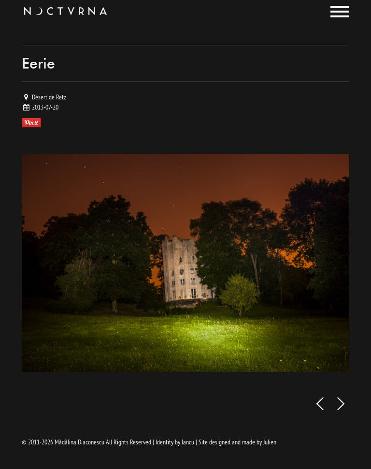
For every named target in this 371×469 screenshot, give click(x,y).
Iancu (188, 442)
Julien (269, 442)
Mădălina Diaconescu (79, 442)
